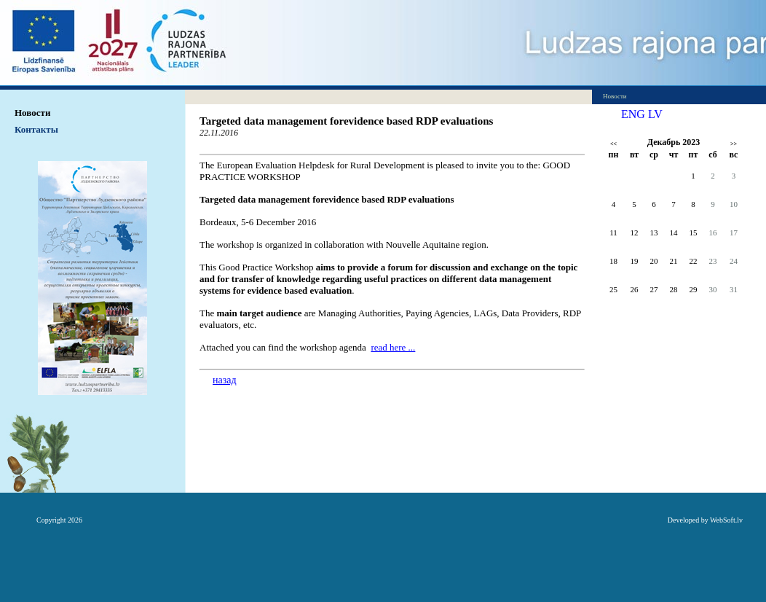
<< (613, 144)
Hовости (32, 112)
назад (225, 380)
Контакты (36, 129)
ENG (633, 114)
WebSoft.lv (726, 520)
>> (733, 144)
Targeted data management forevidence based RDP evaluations (346, 121)
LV (655, 114)
